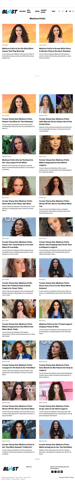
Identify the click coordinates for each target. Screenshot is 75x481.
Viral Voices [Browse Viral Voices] (29, 11)
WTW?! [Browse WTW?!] (53, 11)
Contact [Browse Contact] (23, 479)
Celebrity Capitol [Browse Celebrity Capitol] (44, 11)
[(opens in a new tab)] (59, 11)
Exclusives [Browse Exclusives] (22, 11)
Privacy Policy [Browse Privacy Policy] (15, 479)
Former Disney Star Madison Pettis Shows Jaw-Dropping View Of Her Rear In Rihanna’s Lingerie (55, 244)
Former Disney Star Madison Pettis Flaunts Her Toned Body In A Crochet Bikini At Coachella (17, 244)
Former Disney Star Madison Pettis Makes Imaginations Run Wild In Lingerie (54, 162)
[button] (73, 11)
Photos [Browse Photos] (37, 11)
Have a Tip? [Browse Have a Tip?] (19, 477)
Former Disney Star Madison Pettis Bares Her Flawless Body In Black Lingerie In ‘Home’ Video (17, 285)
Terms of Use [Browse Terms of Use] (27, 477)
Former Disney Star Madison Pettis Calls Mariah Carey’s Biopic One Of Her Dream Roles (55, 121)
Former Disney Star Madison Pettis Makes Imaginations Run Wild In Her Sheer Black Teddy (18, 326)
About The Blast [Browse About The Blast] (6, 479)
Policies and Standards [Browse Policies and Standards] (8, 477)
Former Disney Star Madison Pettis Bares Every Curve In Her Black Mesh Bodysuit (55, 285)
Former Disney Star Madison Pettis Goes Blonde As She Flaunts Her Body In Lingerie (56, 367)
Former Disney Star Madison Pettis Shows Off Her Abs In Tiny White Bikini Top (55, 203)
